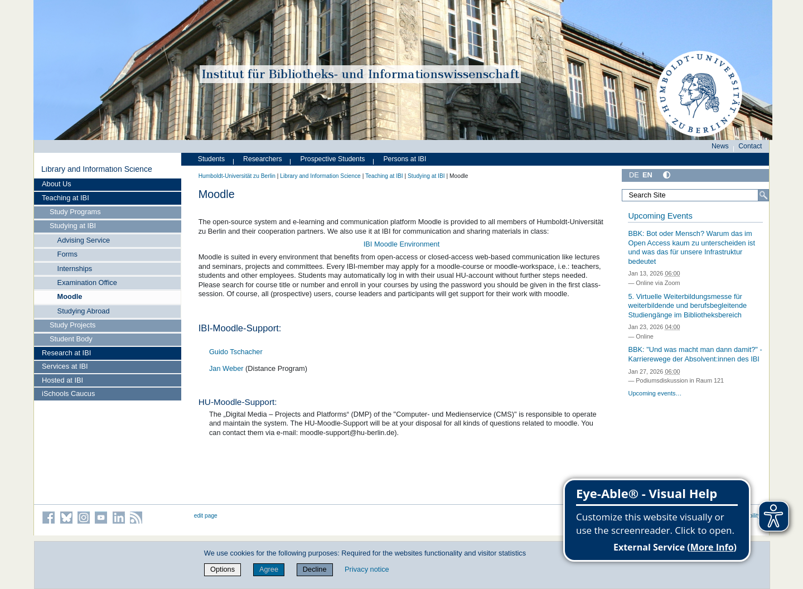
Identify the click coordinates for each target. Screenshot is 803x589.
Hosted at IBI (62, 380)
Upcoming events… (654, 393)
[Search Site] (695, 195)
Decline (315, 569)
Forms (67, 254)
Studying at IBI (73, 225)
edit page (205, 516)
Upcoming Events (660, 215)
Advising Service (83, 240)
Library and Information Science (96, 169)
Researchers (262, 159)
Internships (75, 268)
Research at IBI (66, 353)
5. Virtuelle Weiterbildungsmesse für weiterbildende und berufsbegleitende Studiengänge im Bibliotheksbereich (687, 305)
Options (222, 569)
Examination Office (87, 282)
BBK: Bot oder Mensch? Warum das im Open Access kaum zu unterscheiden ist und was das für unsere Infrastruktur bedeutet (691, 247)
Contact (750, 146)
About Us (56, 184)
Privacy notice (367, 569)
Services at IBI (65, 366)
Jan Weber (227, 368)
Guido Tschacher (236, 351)
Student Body (71, 339)
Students (211, 159)
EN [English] (647, 175)
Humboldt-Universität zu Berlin (237, 176)
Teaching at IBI (65, 198)
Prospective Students (333, 159)
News (720, 146)
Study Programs (75, 211)
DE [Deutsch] (634, 175)
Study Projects (73, 325)
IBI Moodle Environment (402, 244)
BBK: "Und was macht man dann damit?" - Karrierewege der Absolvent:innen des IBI (695, 354)
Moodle (70, 296)
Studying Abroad (83, 311)
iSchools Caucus (68, 393)
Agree (268, 569)
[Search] (763, 195)
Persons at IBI (404, 159)
